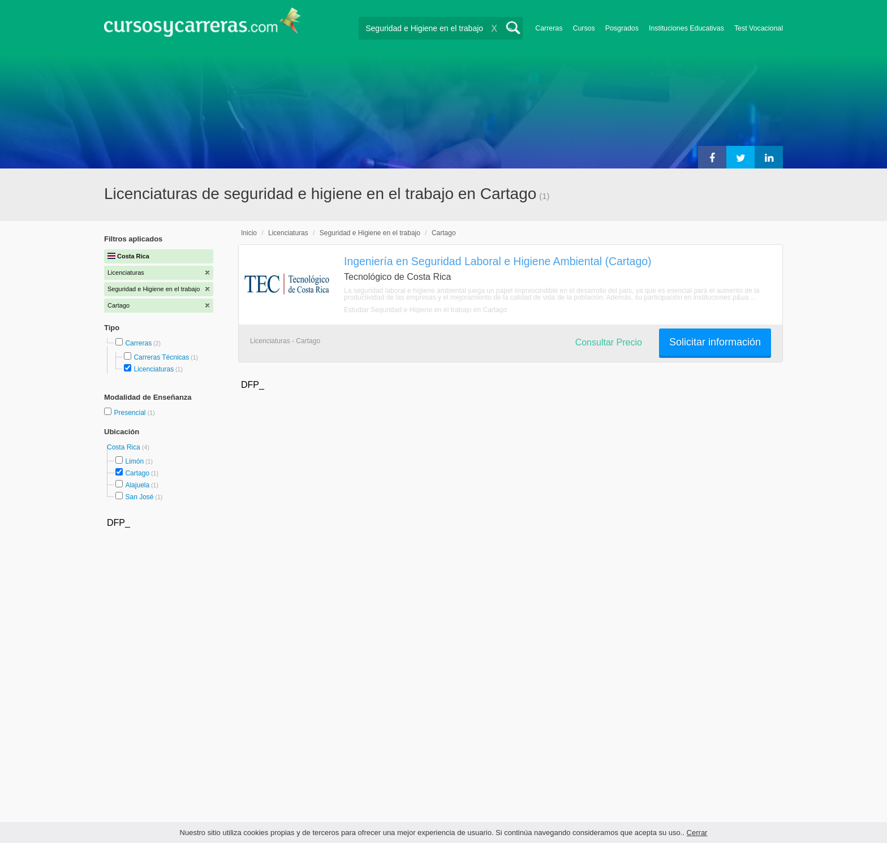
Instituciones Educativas (686, 28)
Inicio (249, 233)
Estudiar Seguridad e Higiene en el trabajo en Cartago (425, 310)
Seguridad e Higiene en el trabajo (370, 233)
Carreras (548, 28)
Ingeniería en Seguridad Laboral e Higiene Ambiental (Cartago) (498, 261)
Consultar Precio (608, 342)
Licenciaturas (154, 369)
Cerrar (697, 832)
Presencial (130, 413)
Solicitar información (715, 342)
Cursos (583, 28)
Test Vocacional (758, 28)
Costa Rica (124, 447)
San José (139, 497)
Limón (134, 461)
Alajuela (137, 485)
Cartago (137, 473)
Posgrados (622, 28)
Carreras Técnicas (161, 357)
